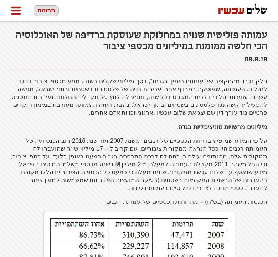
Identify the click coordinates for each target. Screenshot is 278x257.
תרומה (46, 10)
